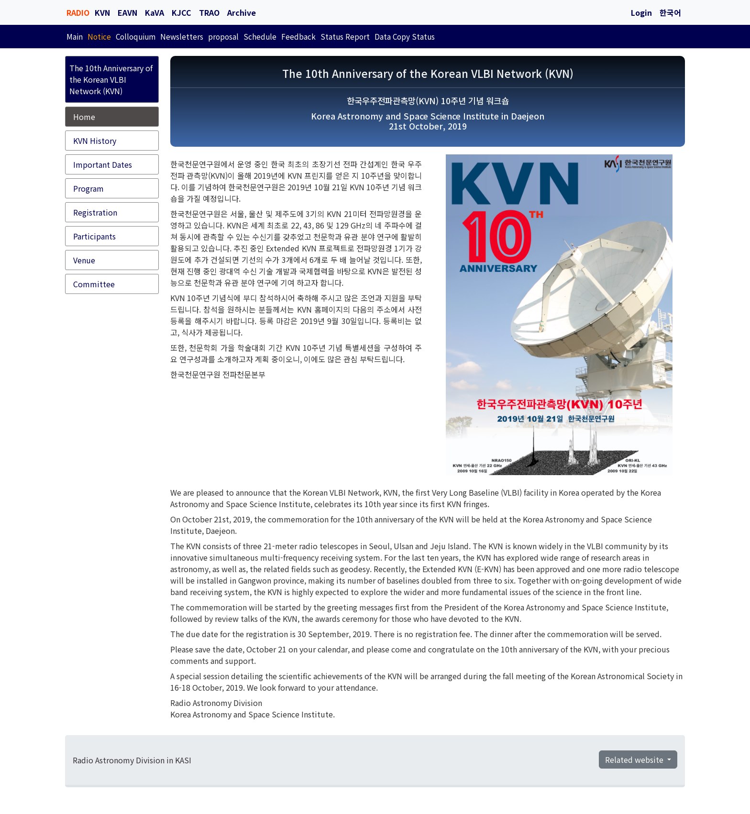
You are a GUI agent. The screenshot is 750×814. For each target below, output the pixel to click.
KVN (102, 12)
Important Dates (102, 164)
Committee (94, 284)
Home (84, 116)
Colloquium (135, 36)
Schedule (259, 36)
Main (74, 36)
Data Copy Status (405, 36)
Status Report (345, 36)
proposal (223, 36)
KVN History (94, 140)
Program (88, 188)
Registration (95, 212)
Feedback (298, 36)
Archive (241, 12)
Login (641, 12)
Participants (94, 236)
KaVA (154, 12)
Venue (84, 260)
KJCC (181, 12)
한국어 (670, 12)
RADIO (77, 12)
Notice (99, 36)
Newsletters (181, 36)
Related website (635, 759)
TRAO (209, 12)
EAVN (127, 12)
